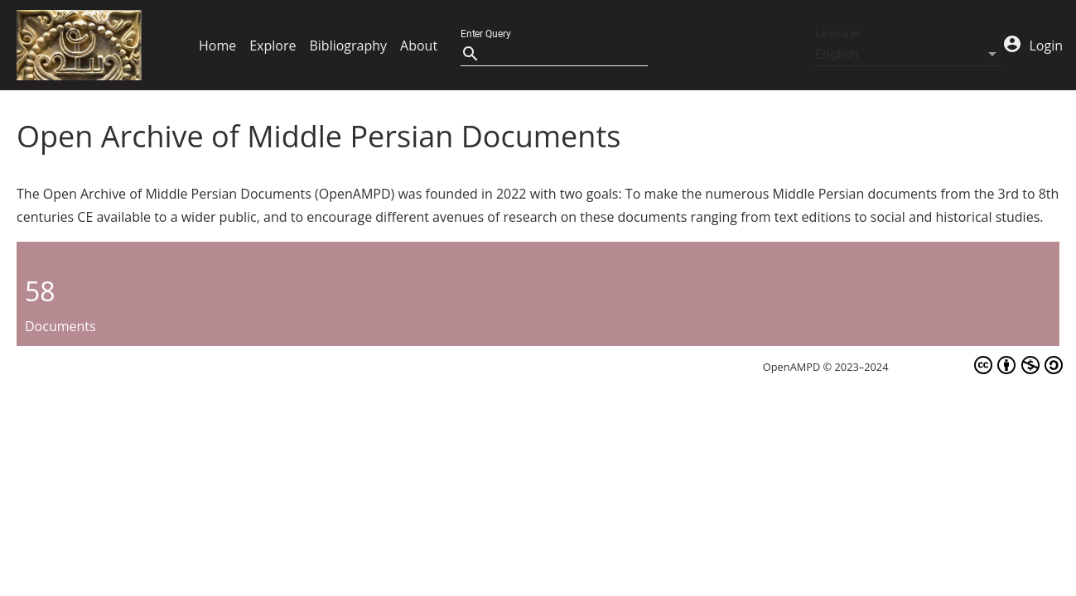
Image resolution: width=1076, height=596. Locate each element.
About (418, 45)
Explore (272, 45)
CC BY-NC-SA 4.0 (977, 365)
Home (217, 45)
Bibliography (348, 45)
